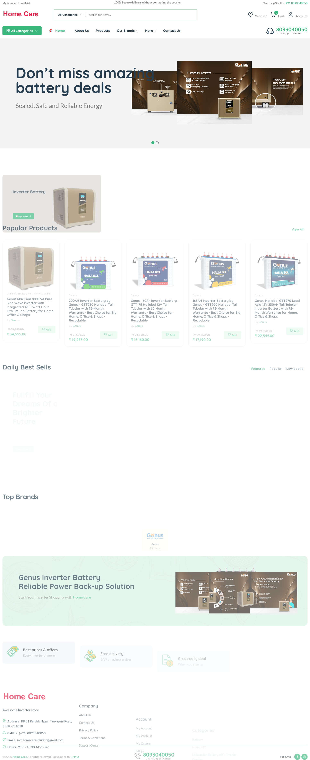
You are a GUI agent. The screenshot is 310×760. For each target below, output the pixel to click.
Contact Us (172, 30)
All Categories (22, 31)
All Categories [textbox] (68, 15)
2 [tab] (157, 142)
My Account (9, 3)
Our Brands (127, 30)
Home (57, 30)
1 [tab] (152, 142)
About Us (82, 30)
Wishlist (25, 3)
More (150, 30)
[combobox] (70, 15)
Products (103, 30)
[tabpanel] (155, 93)
